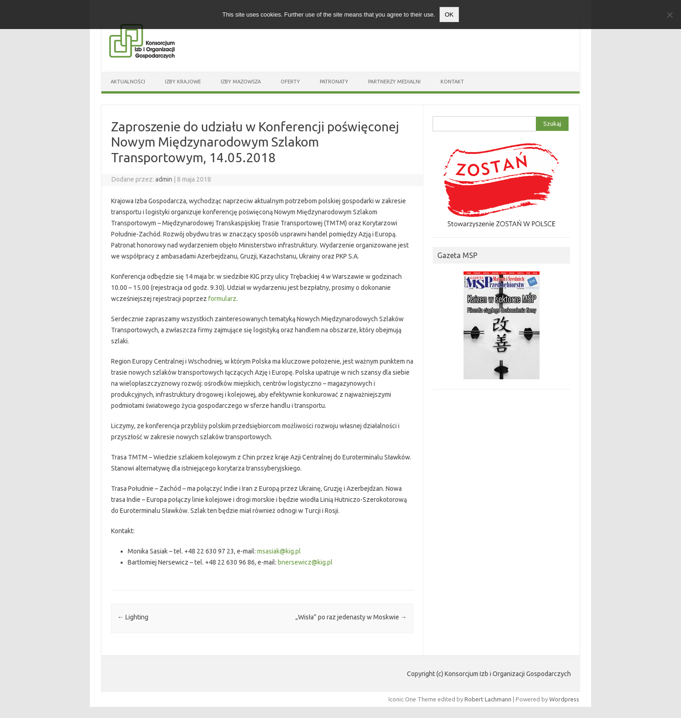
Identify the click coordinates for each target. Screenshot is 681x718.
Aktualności (128, 81)
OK (449, 14)
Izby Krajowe (183, 81)
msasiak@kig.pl (279, 551)
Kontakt (452, 81)
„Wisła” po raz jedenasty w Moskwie (351, 617)
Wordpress (564, 699)
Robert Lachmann (487, 699)
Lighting (132, 617)
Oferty (290, 81)
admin (163, 179)
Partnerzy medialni (394, 81)
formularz (222, 298)
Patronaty (334, 81)
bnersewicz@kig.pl (305, 562)
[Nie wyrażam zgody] (669, 14)
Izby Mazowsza (241, 81)
